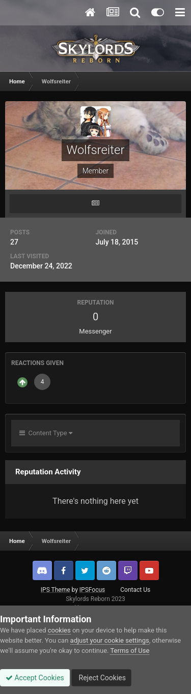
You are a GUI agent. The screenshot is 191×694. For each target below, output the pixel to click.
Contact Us (135, 589)
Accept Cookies (35, 678)
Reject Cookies (101, 678)
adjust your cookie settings (109, 640)
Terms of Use (129, 650)
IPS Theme (55, 589)
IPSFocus (92, 589)
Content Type (45, 433)
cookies (59, 630)
